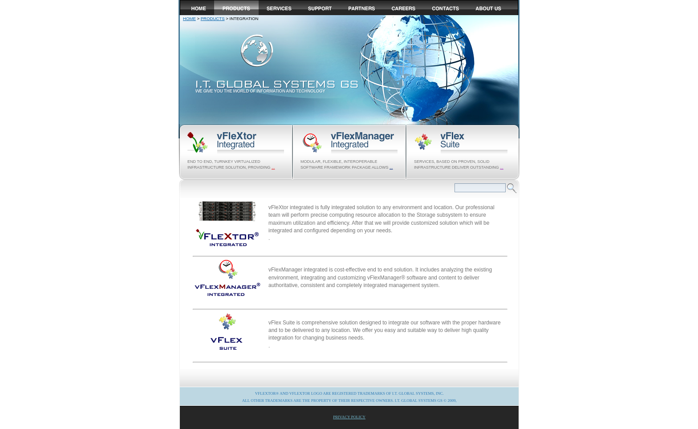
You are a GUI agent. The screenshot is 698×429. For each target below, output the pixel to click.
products (213, 18)
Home (189, 18)
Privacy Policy (349, 417)
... (273, 167)
